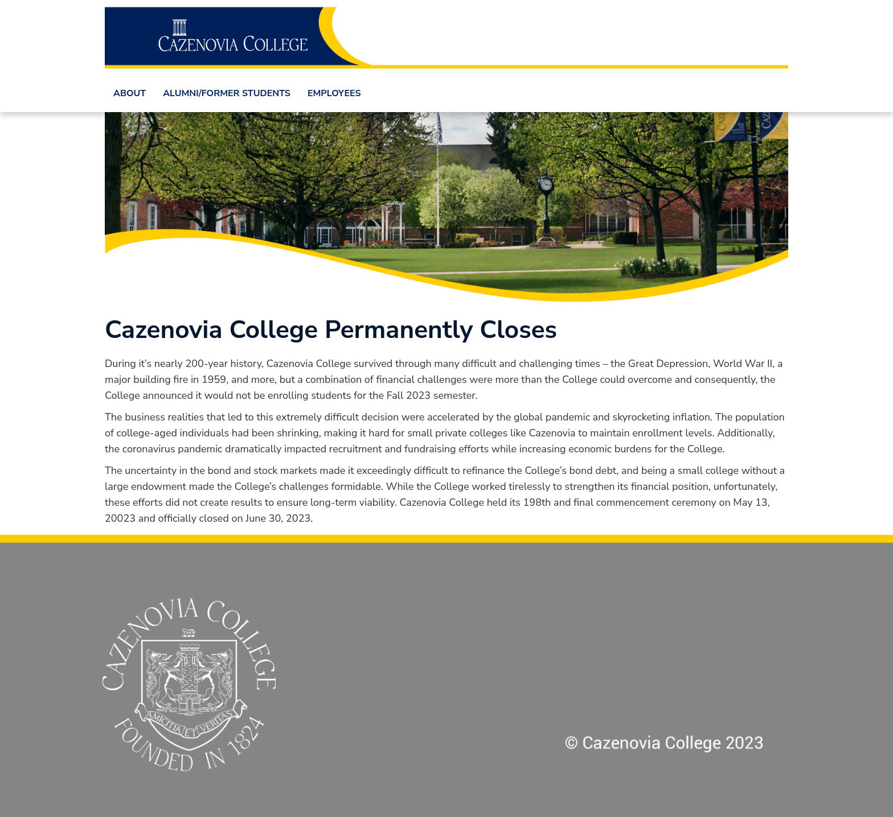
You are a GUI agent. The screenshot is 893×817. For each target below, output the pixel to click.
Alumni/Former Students (226, 93)
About (129, 93)
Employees (334, 93)
